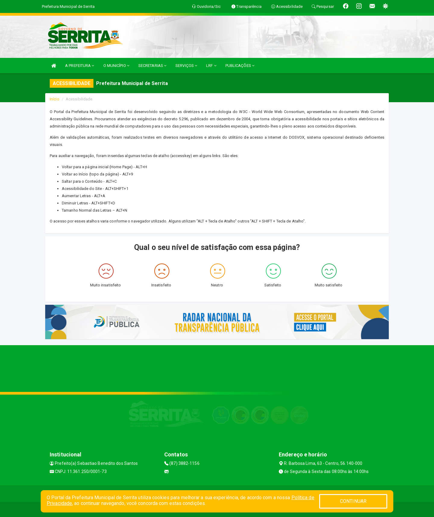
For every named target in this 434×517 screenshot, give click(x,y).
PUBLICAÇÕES (239, 65)
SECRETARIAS (152, 65)
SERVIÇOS (186, 65)
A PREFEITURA (79, 65)
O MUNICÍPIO (116, 65)
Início (54, 99)
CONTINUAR (353, 501)
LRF (211, 65)
